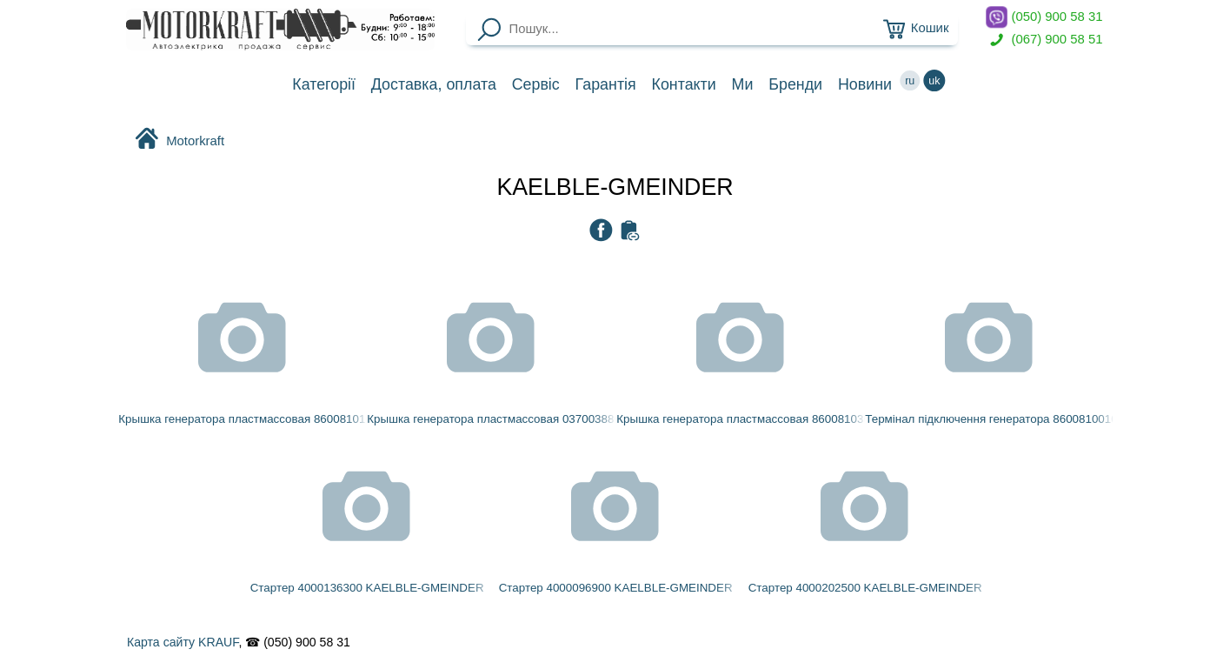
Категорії (324, 84)
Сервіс (536, 84)
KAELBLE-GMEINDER (614, 187)
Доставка (433, 84)
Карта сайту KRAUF (182, 642)
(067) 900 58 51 (1044, 39)
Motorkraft (179, 140)
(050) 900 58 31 (1044, 17)
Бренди (795, 84)
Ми (743, 84)
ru (910, 80)
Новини (865, 84)
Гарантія (605, 84)
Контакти (684, 84)
